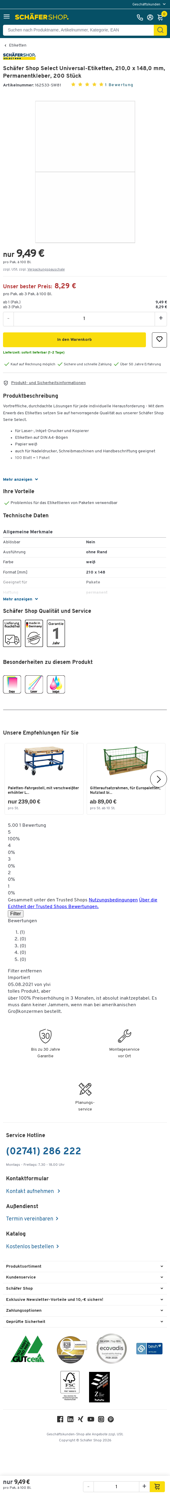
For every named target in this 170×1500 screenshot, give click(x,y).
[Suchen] (160, 30)
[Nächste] (158, 779)
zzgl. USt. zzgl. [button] (34, 269)
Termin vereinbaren (29, 1219)
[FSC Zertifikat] (69, 1387)
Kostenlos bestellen (30, 1247)
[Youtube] (90, 1421)
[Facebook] (60, 1421)
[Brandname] (19, 59)
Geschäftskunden (146, 4)
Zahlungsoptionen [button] (24, 1310)
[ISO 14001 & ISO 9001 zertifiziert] (27, 1350)
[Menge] (84, 319)
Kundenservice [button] (21, 1277)
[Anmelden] (152, 17)
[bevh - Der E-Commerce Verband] (149, 1349)
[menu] (149, 4)
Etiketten (17, 46)
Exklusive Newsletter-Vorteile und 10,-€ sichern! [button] (54, 1300)
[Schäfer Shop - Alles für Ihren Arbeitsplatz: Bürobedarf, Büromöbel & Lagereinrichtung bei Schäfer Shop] (42, 17)
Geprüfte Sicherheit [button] (25, 1322)
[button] (6, 17)
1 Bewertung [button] (119, 85)
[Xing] (80, 1421)
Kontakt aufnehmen (30, 1192)
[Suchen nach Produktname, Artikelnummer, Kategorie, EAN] (81, 30)
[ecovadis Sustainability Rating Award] (112, 1350)
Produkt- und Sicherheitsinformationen (48, 383)
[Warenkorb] (162, 17)
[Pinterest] (111, 1421)
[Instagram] (101, 1421)
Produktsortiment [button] (24, 1266)
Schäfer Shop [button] (19, 1288)
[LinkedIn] (70, 1421)
